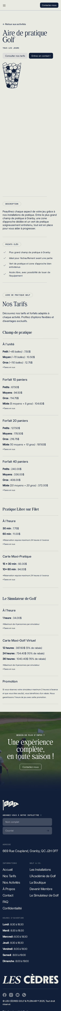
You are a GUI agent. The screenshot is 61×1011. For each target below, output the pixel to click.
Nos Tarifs (9, 876)
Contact (8, 895)
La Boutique (38, 882)
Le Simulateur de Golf (44, 895)
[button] (4, 5)
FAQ (5, 902)
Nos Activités (11, 882)
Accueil (8, 870)
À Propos (9, 889)
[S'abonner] (47, 831)
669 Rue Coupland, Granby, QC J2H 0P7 (30, 851)
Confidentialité (12, 908)
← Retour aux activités (14, 24)
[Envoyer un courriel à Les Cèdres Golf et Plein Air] (18, 995)
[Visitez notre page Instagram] (11, 995)
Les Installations (40, 870)
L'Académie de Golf (43, 876)
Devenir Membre (41, 889)
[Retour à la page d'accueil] (11, 805)
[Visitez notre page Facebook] (5, 995)
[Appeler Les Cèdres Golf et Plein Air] (24, 995)
